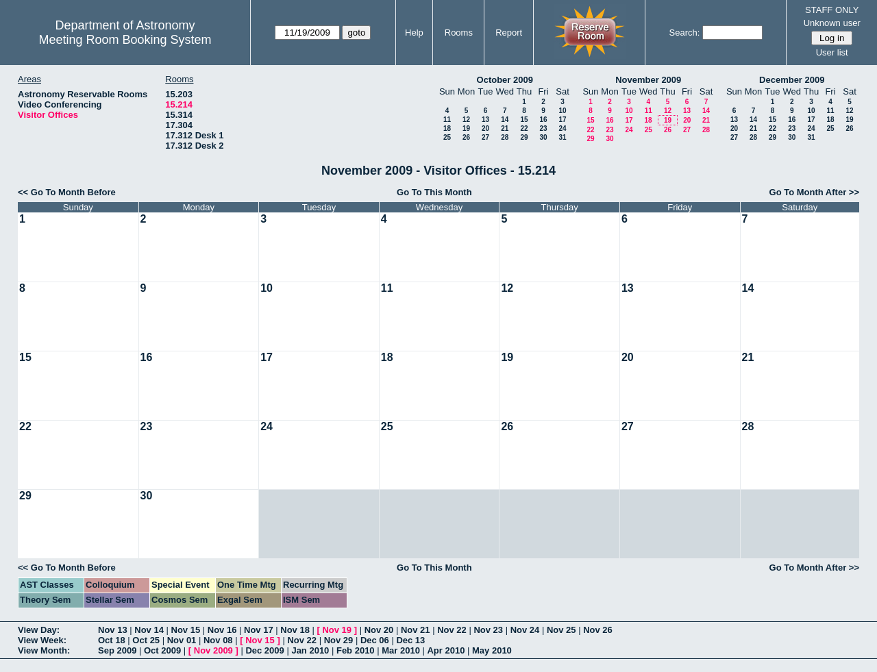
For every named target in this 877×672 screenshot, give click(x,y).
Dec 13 (410, 640)
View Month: (44, 650)
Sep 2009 (117, 650)
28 (504, 137)
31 (562, 137)
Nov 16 (222, 630)
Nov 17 (258, 630)
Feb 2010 (355, 650)
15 (524, 119)
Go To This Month (434, 192)
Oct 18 (111, 640)
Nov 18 (295, 630)
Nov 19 (336, 630)
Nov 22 (452, 630)
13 (485, 119)
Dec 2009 (264, 650)
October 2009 (505, 80)
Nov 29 (339, 640)
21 (504, 128)
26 (466, 137)
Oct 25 (146, 640)
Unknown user (832, 23)
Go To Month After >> (814, 192)
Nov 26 (598, 630)
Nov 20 (379, 630)
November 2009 (648, 80)
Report (508, 32)
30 (543, 137)
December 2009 (791, 80)
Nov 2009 (213, 650)
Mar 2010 (401, 650)
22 (524, 128)
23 (543, 128)
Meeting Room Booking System (124, 40)
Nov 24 (525, 630)
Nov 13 (112, 630)
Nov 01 (182, 640)
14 (504, 119)
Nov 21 (415, 630)
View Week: (42, 640)
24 (562, 128)
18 (447, 128)
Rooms (459, 32)
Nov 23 (488, 630)
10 (562, 110)
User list (832, 52)
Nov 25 (561, 630)
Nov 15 (186, 630)
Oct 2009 (162, 650)
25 (447, 137)
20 (485, 128)
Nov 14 (149, 630)
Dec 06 (374, 640)
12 (466, 119)
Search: (684, 32)
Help (414, 32)
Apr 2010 (446, 650)
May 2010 (492, 650)
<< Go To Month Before (67, 192)
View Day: (39, 630)
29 (524, 137)
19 (466, 128)
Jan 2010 (310, 650)
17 (562, 119)
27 (485, 137)
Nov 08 (218, 640)
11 (447, 119)
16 (543, 119)
